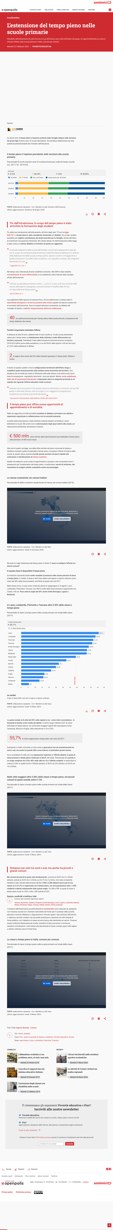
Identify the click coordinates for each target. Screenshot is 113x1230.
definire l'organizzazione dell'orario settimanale (42, 308)
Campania (38, 902)
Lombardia (69, 902)
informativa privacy (43, 1137)
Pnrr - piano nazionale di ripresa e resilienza (36, 1037)
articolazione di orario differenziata (23, 275)
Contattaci (85, 1182)
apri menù (110, 9)
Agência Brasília (22, 1028)
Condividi (109, 1225)
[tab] (31, 1049)
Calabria (32, 902)
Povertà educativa (41, 46)
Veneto (47, 905)
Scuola (71, 1037)
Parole (8, 1169)
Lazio (57, 902)
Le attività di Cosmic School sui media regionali (82, 1070)
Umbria (41, 905)
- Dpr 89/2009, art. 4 (16, 294)
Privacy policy (7, 1192)
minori (20, 1034)
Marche (76, 902)
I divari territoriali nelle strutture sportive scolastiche (83, 1056)
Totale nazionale (57, 905)
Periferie (91, 10)
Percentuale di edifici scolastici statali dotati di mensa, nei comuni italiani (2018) (40, 482)
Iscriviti (69, 1144)
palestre (43, 457)
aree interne (23, 1040)
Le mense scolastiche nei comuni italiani (27, 477)
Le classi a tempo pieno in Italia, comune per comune (33, 939)
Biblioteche (49, 10)
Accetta (48, 519)
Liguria (62, 902)
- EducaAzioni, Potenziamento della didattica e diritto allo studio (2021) (33, 398)
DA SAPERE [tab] (11, 695)
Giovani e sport (35, 10)
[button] (29, 1130)
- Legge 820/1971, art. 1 (17, 266)
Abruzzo (17, 902)
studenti (27, 1034)
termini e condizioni (59, 513)
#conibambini (48, 909)
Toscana (36, 905)
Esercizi (34, 1169)
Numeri (21, 1169)
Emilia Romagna (49, 902)
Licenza (33, 1028)
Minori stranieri (78, 10)
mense (35, 457)
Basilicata (24, 902)
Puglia (29, 905)
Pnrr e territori (63, 10)
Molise (17, 905)
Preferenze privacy (23, 1192)
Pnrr (24, 1122)
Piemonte (23, 905)
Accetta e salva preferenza (61, 519)
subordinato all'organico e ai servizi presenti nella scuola (29, 303)
